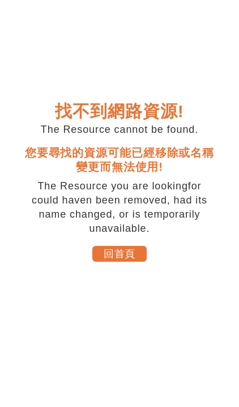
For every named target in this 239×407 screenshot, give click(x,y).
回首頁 (120, 253)
